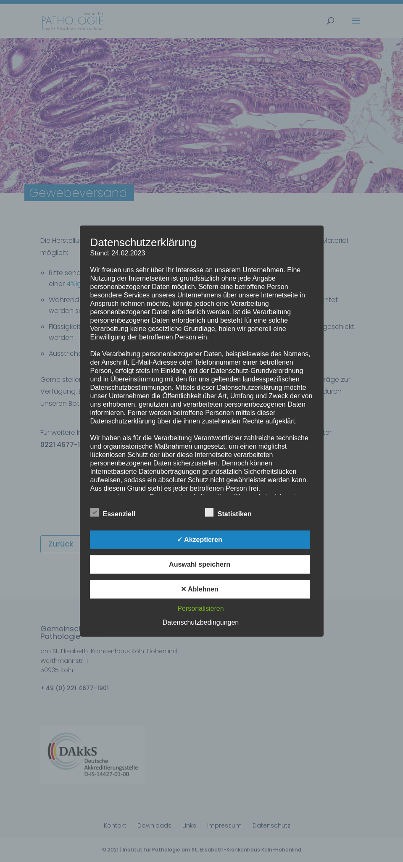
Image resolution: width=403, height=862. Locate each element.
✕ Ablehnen (200, 588)
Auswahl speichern (199, 564)
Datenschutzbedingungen (201, 621)
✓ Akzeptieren (199, 539)
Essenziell (112, 512)
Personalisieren (200, 608)
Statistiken (228, 512)
